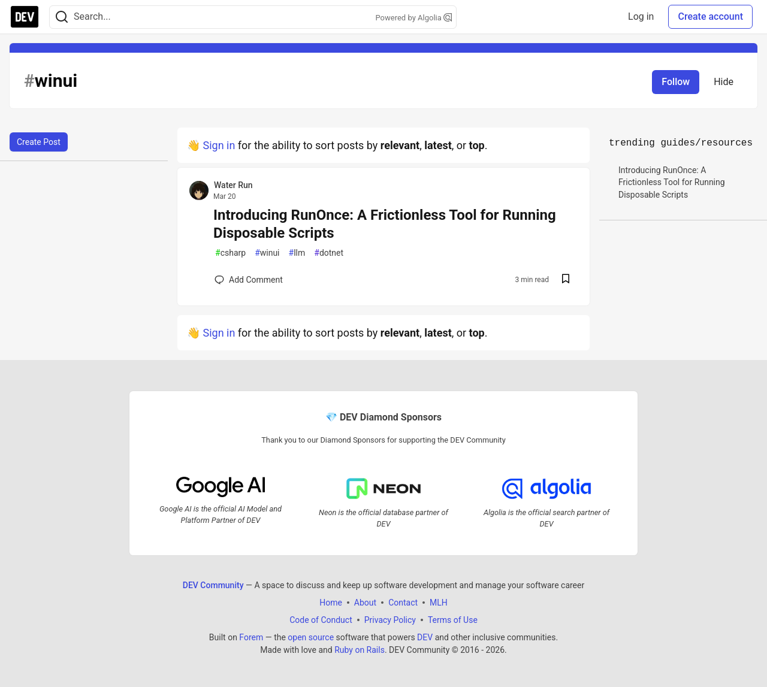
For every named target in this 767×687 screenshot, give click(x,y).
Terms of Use (453, 619)
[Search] (62, 17)
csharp (230, 253)
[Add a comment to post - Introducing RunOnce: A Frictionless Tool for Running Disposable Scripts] (248, 279)
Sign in (219, 145)
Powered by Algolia (413, 17)
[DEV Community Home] (25, 17)
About (365, 602)
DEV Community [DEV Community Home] (213, 584)
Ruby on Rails (359, 649)
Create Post (39, 142)
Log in (641, 16)
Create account (710, 16)
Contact (403, 602)
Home (330, 602)
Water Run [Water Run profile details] (233, 185)
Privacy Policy (390, 619)
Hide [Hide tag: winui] (723, 81)
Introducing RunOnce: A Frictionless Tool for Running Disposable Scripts (384, 224)
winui (267, 253)
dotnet (328, 253)
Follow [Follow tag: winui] (676, 81)
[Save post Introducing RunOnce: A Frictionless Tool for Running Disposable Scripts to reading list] (566, 280)
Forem (251, 636)
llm (297, 253)
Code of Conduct (320, 619)
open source (311, 636)
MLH (439, 602)
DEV (425, 636)
